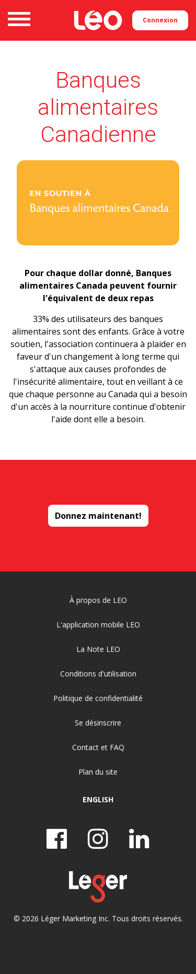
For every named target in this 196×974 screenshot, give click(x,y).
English (98, 799)
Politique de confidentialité (98, 698)
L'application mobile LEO (98, 624)
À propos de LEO (98, 600)
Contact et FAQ (98, 747)
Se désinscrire (98, 723)
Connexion (160, 20)
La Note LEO (98, 649)
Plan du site (98, 772)
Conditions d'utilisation (98, 674)
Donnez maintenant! (98, 515)
